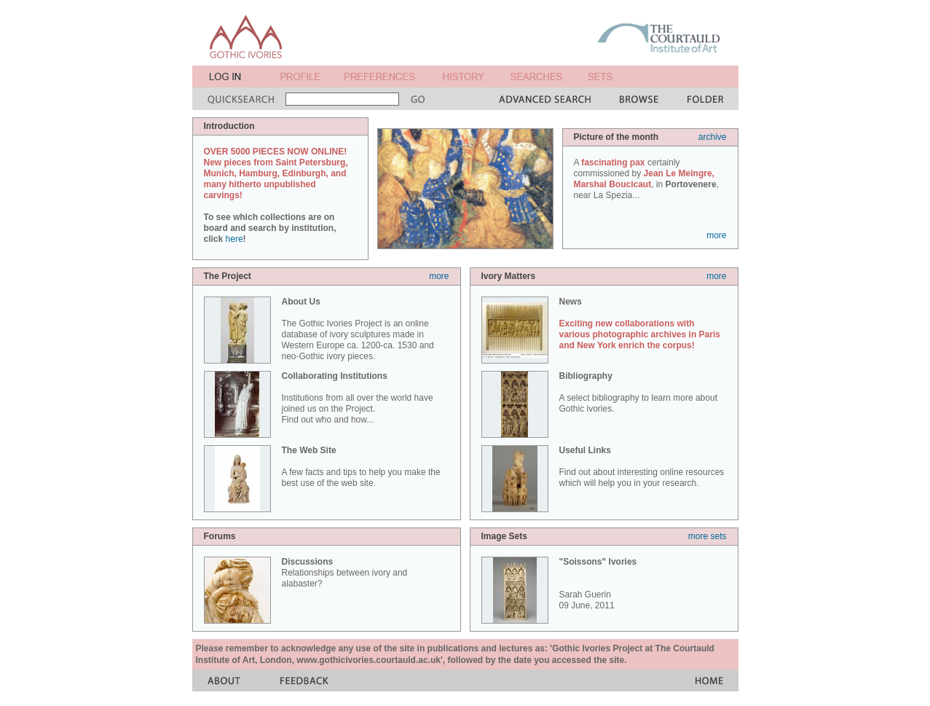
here (234, 239)
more (716, 235)
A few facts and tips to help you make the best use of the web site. (361, 466)
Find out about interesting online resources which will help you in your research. (642, 466)
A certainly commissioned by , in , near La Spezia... (646, 178)
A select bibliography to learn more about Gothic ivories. (638, 392)
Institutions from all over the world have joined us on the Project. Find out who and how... (357, 398)
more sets (707, 536)
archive (712, 137)
